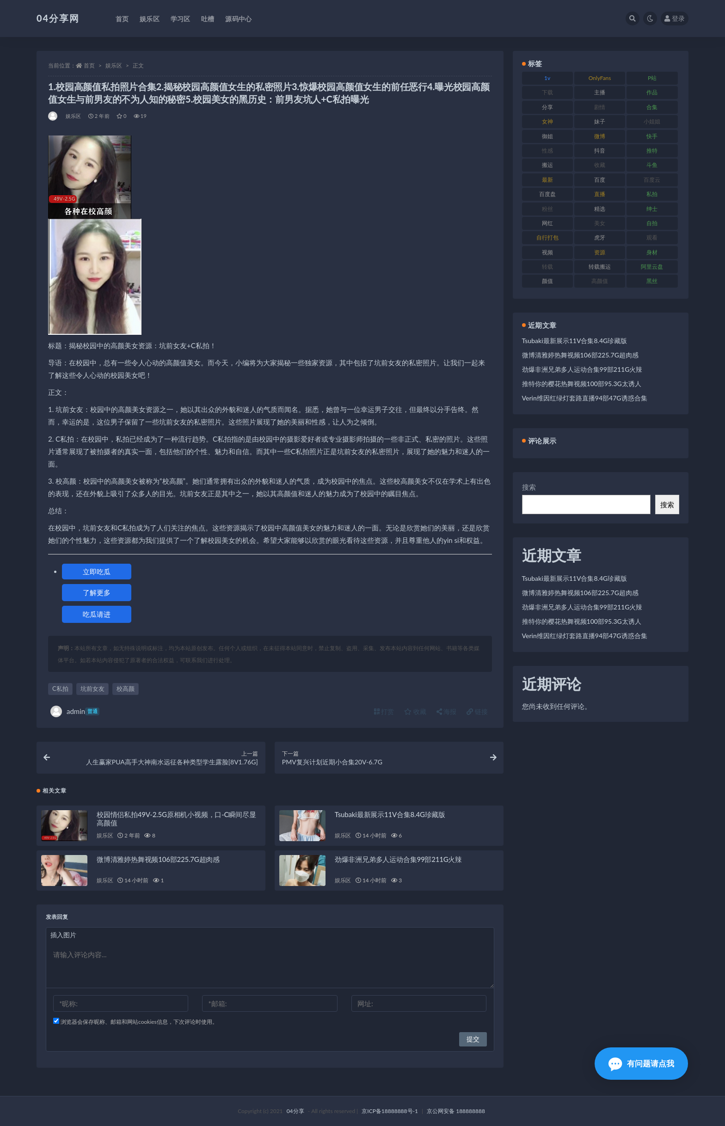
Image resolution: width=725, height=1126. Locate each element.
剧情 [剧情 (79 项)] (599, 107)
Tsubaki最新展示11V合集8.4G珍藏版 (390, 814)
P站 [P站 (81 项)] (652, 77)
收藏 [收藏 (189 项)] (599, 164)
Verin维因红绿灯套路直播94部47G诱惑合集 (584, 398)
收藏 (415, 711)
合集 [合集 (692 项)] (651, 107)
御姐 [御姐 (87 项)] (547, 136)
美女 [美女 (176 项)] (599, 223)
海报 (446, 711)
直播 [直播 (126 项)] (599, 194)
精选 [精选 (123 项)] (599, 208)
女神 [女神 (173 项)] (547, 121)
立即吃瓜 (97, 571)
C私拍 (60, 688)
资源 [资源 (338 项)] (599, 252)
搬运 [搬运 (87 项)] (547, 164)
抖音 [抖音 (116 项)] (599, 150)
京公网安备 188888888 (456, 1111)
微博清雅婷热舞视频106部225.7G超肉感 (158, 859)
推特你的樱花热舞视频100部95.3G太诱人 (581, 384)
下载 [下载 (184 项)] (547, 92)
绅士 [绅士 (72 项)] (651, 208)
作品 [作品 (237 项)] (651, 92)
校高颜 (126, 688)
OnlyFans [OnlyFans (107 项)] (600, 77)
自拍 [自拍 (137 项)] (651, 223)
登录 (674, 18)
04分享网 (58, 18)
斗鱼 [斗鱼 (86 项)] (651, 164)
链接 (477, 711)
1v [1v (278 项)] (547, 77)
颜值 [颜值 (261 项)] (547, 280)
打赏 (384, 711)
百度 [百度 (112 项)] (599, 179)
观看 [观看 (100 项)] (651, 237)
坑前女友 (92, 688)
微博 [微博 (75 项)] (599, 136)
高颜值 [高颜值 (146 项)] (599, 280)
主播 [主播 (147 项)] (599, 92)
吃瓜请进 (97, 614)
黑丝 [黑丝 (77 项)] (651, 280)
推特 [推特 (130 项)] (651, 150)
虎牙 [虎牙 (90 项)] (599, 237)
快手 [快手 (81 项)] (651, 136)
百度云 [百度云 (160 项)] (652, 179)
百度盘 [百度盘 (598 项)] (547, 194)
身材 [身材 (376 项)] (651, 252)
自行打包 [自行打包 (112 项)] (547, 237)
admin (74, 711)
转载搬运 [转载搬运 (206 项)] (600, 266)
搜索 (529, 487)
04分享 (295, 1111)
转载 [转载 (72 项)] (547, 266)
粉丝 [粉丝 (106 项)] (547, 208)
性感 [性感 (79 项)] (547, 150)
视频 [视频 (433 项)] (547, 252)
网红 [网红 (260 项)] (547, 223)
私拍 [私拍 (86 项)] (651, 194)
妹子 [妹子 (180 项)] (599, 121)
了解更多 (97, 592)
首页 (89, 65)
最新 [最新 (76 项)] (547, 179)
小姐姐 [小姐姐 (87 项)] (652, 121)
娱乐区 (113, 65)
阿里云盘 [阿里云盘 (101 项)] (652, 266)
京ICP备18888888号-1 (390, 1111)
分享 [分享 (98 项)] (547, 107)
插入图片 (63, 935)
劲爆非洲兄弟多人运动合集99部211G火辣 (398, 859)
